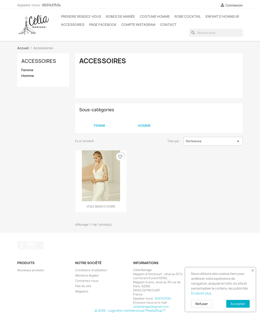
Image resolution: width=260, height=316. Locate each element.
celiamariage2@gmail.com (151, 306)
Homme (27, 76)
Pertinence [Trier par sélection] (213, 141)
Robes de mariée (120, 16)
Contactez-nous (87, 281)
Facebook (22, 245)
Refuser (201, 304)
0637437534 (51, 5)
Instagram (31, 245)
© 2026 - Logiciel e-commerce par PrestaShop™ (130, 310)
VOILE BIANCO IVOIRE (101, 206)
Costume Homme (155, 16)
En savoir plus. (201, 293)
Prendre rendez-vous (81, 16)
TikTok (40, 245)
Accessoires (72, 24)
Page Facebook (103, 24)
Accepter (238, 304)
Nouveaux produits (30, 270)
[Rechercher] (216, 33)
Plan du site (83, 286)
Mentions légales (87, 275)
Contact (168, 24)
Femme (27, 70)
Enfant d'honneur (222, 16)
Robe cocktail (187, 16)
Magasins (81, 291)
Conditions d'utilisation (91, 270)
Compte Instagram (138, 24)
